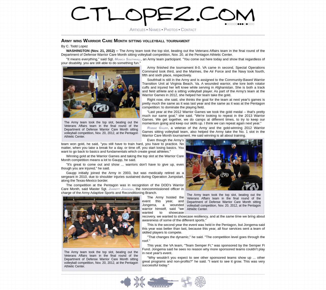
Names (155, 29)
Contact (188, 29)
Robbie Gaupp (157, 128)
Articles (137, 29)
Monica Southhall (128, 59)
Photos (171, 29)
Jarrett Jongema (120, 189)
